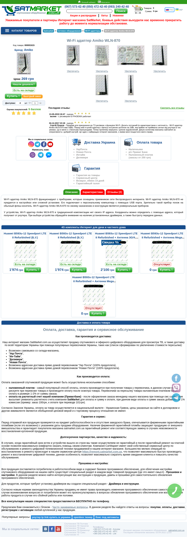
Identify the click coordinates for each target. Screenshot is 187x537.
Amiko (28, 49)
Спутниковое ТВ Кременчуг (77, 530)
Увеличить (73, 58)
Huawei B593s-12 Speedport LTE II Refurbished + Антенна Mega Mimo (93, 281)
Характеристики (93, 192)
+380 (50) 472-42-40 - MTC (105, 531)
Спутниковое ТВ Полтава (76, 524)
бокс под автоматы (107, 517)
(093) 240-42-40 (118, 6)
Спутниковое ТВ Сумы (74, 532)
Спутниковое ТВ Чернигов (76, 526)
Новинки (118, 15)
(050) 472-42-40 (96, 6)
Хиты (104, 15)
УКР (179, 10)
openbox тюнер (83, 517)
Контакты (104, 2)
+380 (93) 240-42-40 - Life (104, 533)
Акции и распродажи (83, 15)
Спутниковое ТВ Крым (74, 528)
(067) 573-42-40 (75, 6)
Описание (71, 192)
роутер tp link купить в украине (51, 517)
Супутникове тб (71, 535)
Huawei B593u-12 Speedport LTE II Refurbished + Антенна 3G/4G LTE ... (116, 237)
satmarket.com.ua (176, 530)
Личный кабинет (87, 2)
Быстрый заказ (32, 96)
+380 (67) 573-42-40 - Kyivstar (106, 529)
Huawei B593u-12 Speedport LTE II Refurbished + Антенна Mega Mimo (162, 237)
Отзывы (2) (115, 192)
